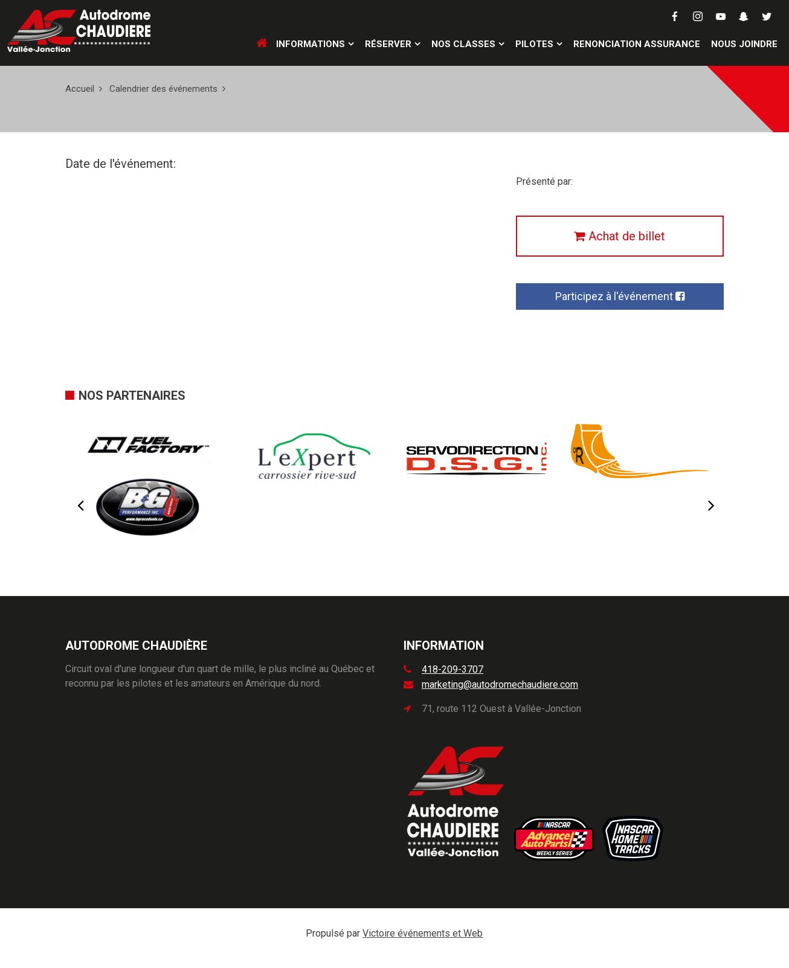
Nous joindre (744, 44)
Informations (310, 44)
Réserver (388, 44)
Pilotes (534, 44)
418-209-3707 (452, 669)
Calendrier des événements (163, 88)
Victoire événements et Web (422, 933)
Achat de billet (619, 236)
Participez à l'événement (619, 296)
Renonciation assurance (636, 44)
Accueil (79, 88)
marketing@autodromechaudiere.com (500, 684)
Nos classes (463, 44)
